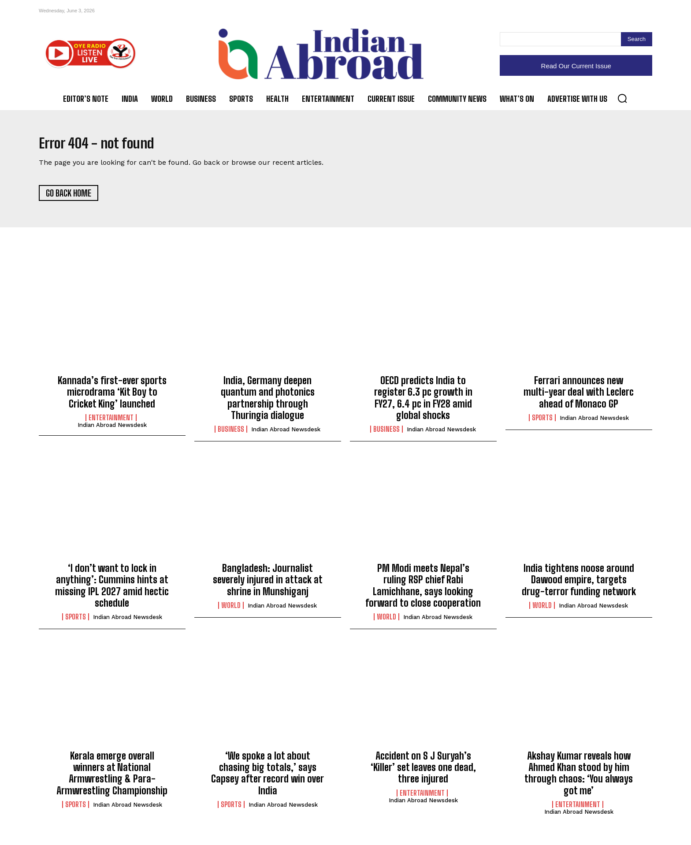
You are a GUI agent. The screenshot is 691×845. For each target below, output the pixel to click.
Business (231, 433)
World (231, 609)
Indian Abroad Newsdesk (112, 429)
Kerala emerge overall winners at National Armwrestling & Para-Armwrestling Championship (111, 777)
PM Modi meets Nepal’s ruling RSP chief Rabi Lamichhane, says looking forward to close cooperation (423, 590)
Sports (542, 422)
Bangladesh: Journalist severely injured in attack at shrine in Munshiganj (268, 584)
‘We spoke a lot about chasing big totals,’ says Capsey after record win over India (267, 777)
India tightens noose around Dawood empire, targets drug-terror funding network (579, 584)
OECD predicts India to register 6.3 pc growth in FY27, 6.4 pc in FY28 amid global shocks (423, 402)
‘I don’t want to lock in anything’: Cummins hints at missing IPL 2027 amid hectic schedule (112, 590)
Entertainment (111, 422)
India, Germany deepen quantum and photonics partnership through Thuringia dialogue (268, 402)
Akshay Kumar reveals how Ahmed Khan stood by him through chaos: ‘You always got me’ (578, 777)
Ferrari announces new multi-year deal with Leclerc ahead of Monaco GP (579, 396)
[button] (622, 98)
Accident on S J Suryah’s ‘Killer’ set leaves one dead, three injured (423, 771)
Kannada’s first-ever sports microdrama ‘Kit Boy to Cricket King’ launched (112, 396)
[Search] (636, 39)
